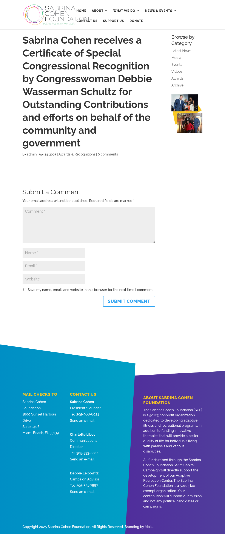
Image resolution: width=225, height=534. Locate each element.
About (97, 10)
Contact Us (87, 21)
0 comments (108, 154)
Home (81, 10)
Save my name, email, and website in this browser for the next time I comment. (90, 290)
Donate (136, 21)
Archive (177, 85)
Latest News (181, 51)
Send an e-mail (82, 421)
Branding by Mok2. (139, 527)
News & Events (158, 10)
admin (32, 154)
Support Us (113, 21)
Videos (176, 71)
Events (176, 65)
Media (176, 58)
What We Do (124, 10)
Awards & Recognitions (77, 154)
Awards (177, 78)
